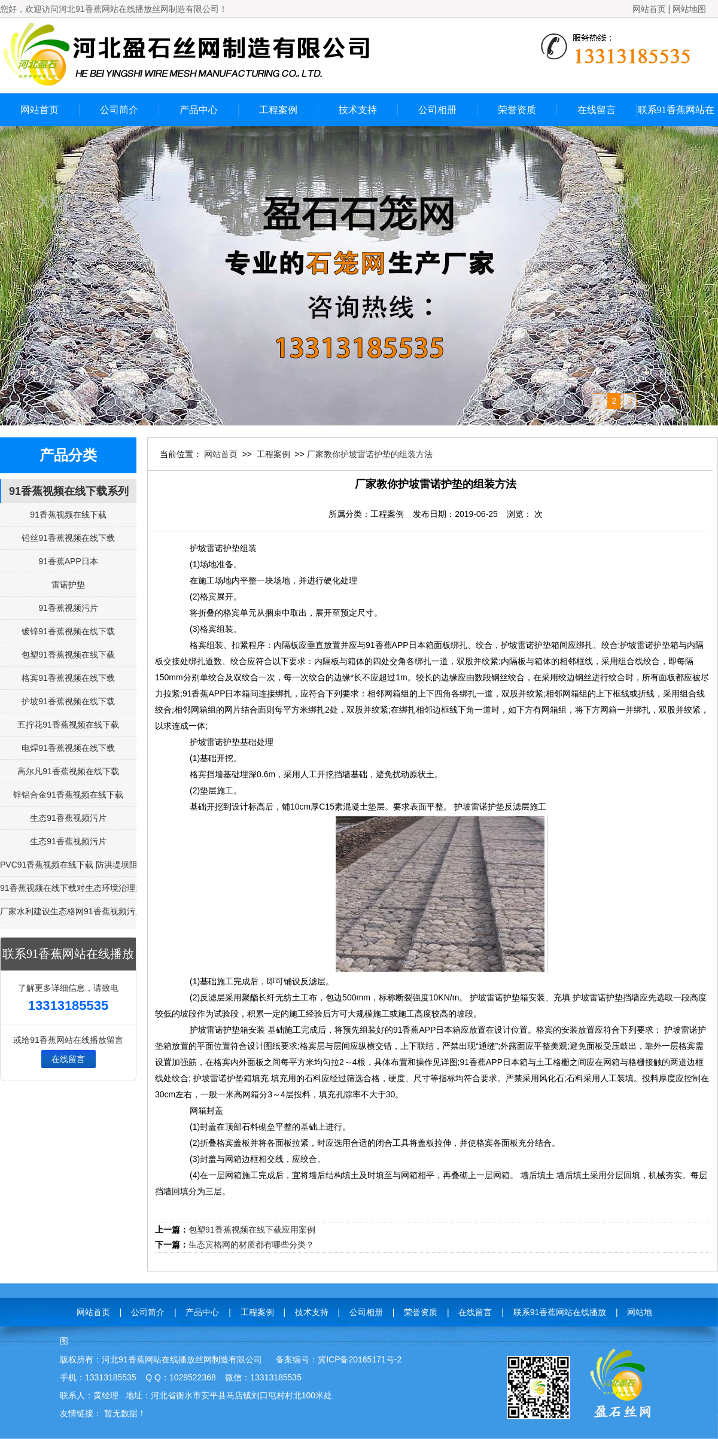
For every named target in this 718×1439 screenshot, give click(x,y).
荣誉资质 (517, 110)
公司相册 (437, 110)
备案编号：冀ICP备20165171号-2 (338, 1359)
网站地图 (689, 9)
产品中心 (199, 110)
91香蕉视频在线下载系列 (69, 491)
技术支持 (358, 110)
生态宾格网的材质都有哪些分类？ (251, 1244)
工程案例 (278, 110)
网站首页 (649, 9)
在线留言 (596, 110)
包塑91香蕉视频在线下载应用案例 (251, 1229)
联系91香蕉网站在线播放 (676, 115)
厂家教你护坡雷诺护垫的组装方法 (370, 454)
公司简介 (119, 110)
